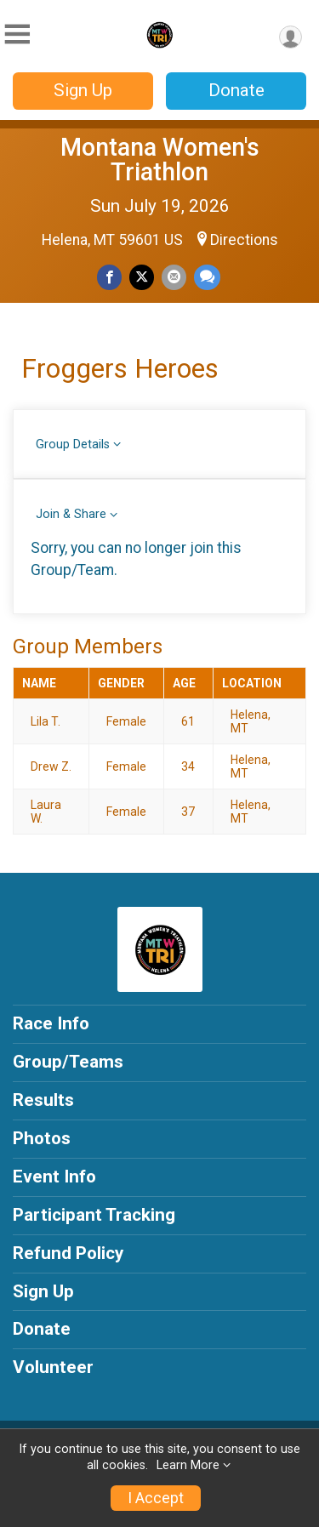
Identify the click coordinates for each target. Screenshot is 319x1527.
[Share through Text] (207, 277)
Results (43, 1100)
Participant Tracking (94, 1215)
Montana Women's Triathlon (159, 159)
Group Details (73, 444)
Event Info (54, 1176)
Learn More (188, 1465)
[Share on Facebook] (109, 277)
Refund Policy (68, 1253)
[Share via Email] (174, 277)
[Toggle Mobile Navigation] (17, 34)
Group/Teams (68, 1061)
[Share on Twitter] (141, 277)
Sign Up (83, 90)
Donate (236, 90)
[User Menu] (290, 37)
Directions (244, 239)
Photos (42, 1138)
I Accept (156, 1498)
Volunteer (53, 1367)
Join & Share (71, 514)
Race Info (51, 1023)
